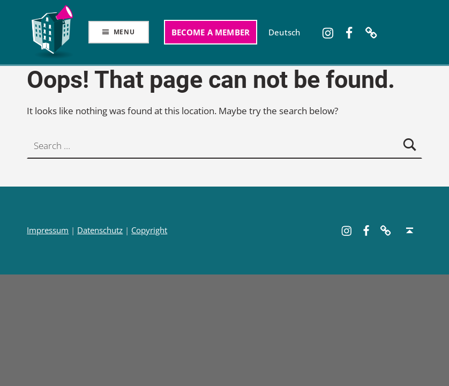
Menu (124, 31)
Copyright (149, 230)
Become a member (210, 32)
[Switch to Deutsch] (284, 31)
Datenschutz (100, 230)
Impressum (48, 230)
